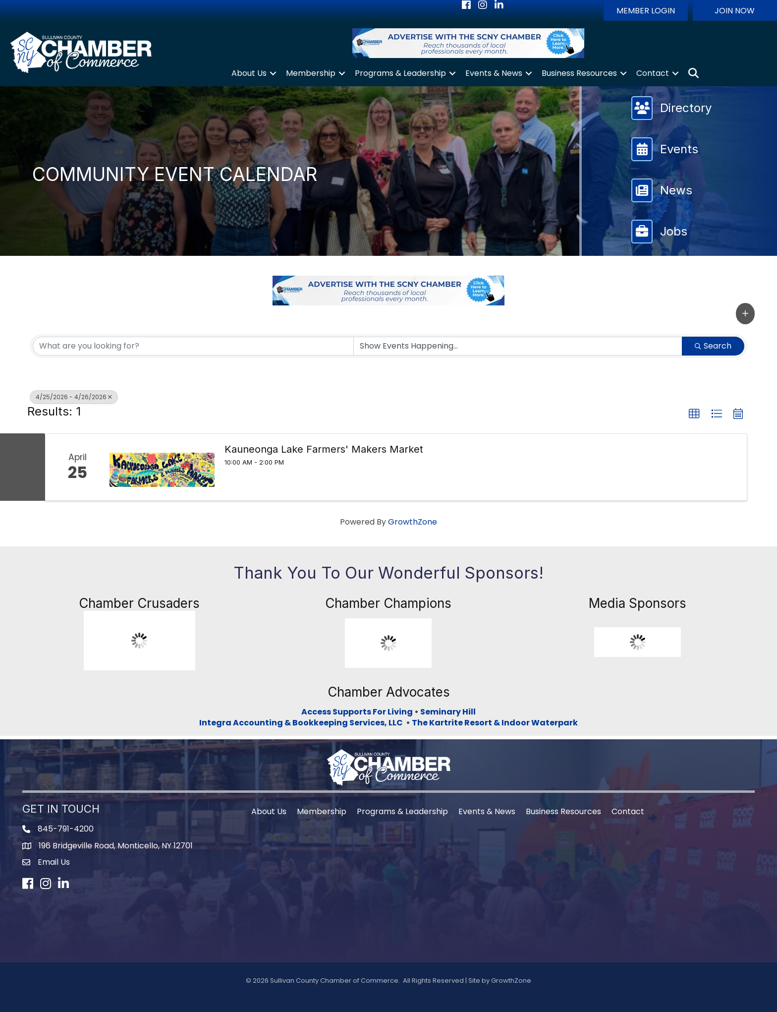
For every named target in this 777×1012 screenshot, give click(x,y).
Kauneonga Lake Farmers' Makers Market (323, 449)
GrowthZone (412, 522)
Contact (652, 73)
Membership (310, 73)
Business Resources (579, 73)
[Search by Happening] (517, 346)
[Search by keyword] (193, 346)
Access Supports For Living (357, 711)
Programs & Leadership (400, 73)
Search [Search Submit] (713, 346)
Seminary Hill (448, 711)
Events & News (493, 73)
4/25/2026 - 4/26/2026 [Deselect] (74, 397)
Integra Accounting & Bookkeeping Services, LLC (302, 722)
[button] (646, 10)
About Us (249, 73)
